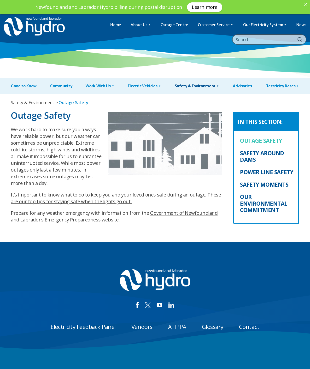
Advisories (242, 86)
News (301, 24)
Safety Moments (264, 184)
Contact (249, 327)
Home (115, 24)
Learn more (204, 7)
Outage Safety (261, 140)
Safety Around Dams (262, 156)
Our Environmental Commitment (263, 203)
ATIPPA (177, 327)
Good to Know (24, 86)
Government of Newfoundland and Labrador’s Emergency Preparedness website (114, 216)
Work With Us (100, 86)
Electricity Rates (282, 86)
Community (61, 86)
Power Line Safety (266, 172)
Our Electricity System (265, 25)
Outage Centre (174, 24)
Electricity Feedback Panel (83, 327)
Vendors (141, 327)
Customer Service (216, 25)
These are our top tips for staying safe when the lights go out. (116, 198)
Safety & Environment (197, 86)
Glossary (212, 327)
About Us (141, 25)
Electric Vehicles (144, 86)
